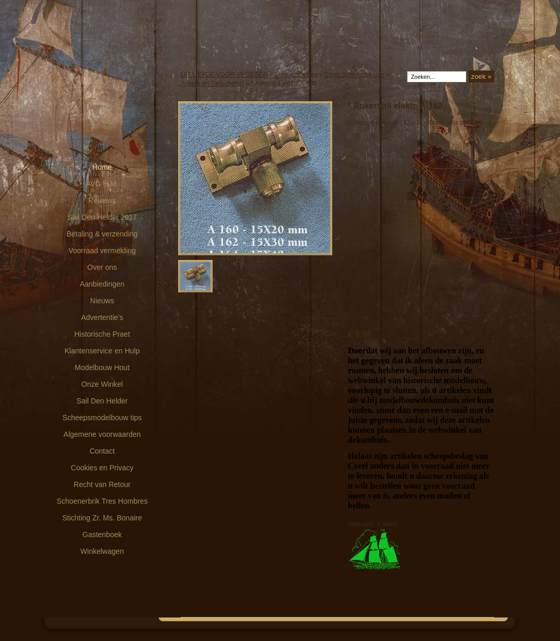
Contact (101, 451)
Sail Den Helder (101, 401)
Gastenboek (102, 534)
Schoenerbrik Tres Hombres (101, 501)
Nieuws (102, 300)
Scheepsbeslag (296, 74)
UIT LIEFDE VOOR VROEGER (224, 74)
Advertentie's (102, 317)
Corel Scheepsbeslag (354, 74)
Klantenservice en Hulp (102, 351)
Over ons (102, 267)
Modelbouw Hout (102, 367)
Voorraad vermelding (102, 250)
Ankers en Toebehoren (212, 83)
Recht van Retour (102, 484)
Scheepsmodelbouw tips (102, 417)
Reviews (102, 200)
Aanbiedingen (102, 284)
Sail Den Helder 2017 (102, 217)
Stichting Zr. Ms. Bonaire (102, 518)
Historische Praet (102, 334)
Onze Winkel (102, 384)
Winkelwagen (102, 551)
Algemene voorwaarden (102, 434)
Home (102, 167)
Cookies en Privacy (102, 468)
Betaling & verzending (101, 234)
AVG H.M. (102, 184)
